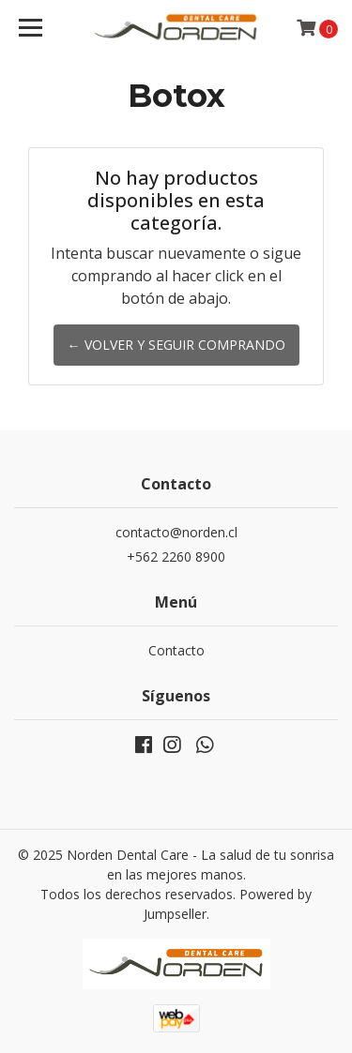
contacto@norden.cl (176, 532)
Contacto (176, 650)
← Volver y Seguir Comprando (176, 345)
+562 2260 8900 (176, 556)
